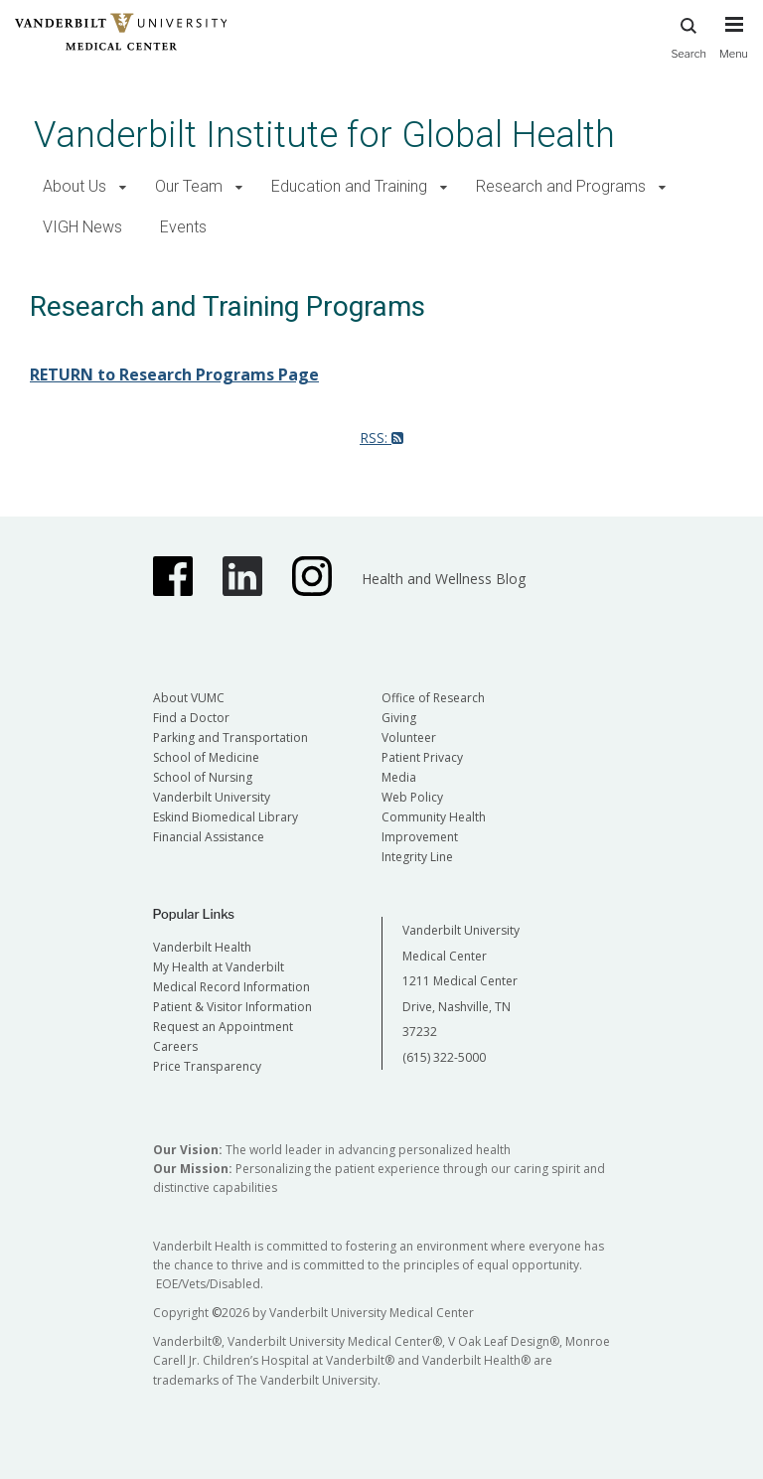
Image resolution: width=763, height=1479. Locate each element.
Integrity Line (417, 856)
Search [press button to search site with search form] (688, 35)
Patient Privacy (422, 757)
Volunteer (409, 737)
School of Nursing (202, 777)
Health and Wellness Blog (444, 578)
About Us (74, 186)
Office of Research (433, 697)
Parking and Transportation (230, 737)
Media (399, 777)
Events (183, 227)
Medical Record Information (231, 986)
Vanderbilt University (211, 797)
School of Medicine (206, 757)
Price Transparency (207, 1066)
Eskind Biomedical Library (225, 817)
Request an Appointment (223, 1026)
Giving (399, 717)
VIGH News (82, 227)
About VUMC (189, 697)
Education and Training (349, 186)
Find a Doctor (191, 717)
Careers (175, 1046)
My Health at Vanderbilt (218, 967)
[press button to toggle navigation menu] (733, 46)
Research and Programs (561, 186)
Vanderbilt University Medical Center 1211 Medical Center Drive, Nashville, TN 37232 (461, 981)
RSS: (381, 437)
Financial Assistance (208, 836)
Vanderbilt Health (202, 947)
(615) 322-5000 (444, 1057)
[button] (122, 187)
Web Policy (412, 797)
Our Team (189, 186)
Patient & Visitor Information (232, 1006)
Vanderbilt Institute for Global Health (324, 134)
